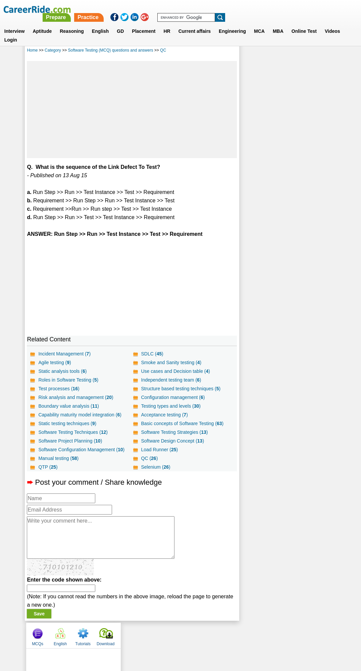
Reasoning (72, 23)
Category (53, 50)
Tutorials (297, 51)
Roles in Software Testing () (68, 380)
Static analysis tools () (62, 371)
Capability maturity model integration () (79, 414)
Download (319, 51)
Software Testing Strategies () (174, 432)
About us (119, 635)
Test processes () (58, 388)
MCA (259, 23)
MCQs (251, 51)
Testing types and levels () (170, 406)
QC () (149, 458)
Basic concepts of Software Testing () (182, 423)
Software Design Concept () (172, 441)
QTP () (47, 467)
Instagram (254, 635)
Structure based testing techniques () (180, 388)
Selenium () (155, 467)
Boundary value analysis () (68, 406)
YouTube (228, 635)
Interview (14, 23)
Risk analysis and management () (75, 397)
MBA (278, 23)
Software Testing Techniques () (73, 432)
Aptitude (42, 23)
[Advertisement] (132, 109)
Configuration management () (173, 397)
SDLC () (152, 353)
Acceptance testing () (164, 414)
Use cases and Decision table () (175, 371)
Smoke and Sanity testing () (171, 362)
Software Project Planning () (70, 441)
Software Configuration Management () (81, 449)
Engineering (232, 23)
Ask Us (205, 635)
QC (163, 50)
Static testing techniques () (67, 423)
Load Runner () (159, 449)
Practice (220, 9)
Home (32, 50)
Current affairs (194, 23)
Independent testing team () (171, 380)
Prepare (188, 9)
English (100, 23)
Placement (143, 23)
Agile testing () (54, 362)
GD (120, 23)
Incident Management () (64, 353)
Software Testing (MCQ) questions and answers (110, 50)
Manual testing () (58, 458)
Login (10, 32)
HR (166, 23)
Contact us (146, 635)
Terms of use (177, 635)
